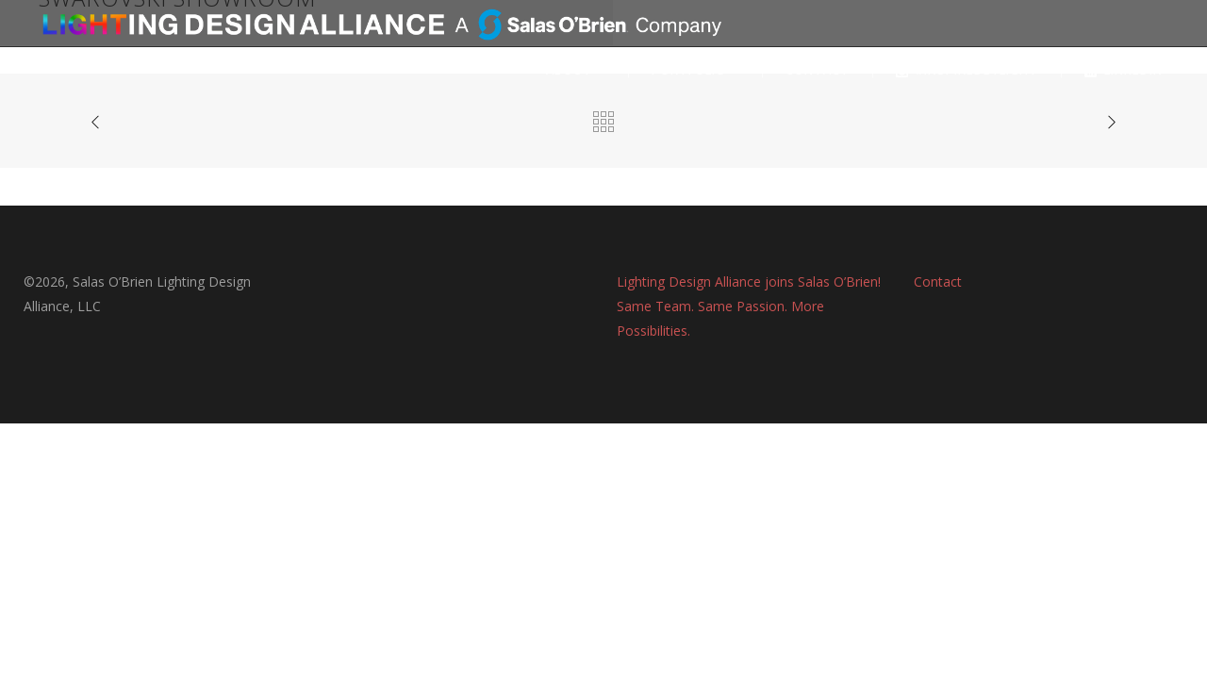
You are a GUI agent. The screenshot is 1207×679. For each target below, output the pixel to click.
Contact (938, 281)
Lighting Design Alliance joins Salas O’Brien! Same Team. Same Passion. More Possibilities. (749, 306)
